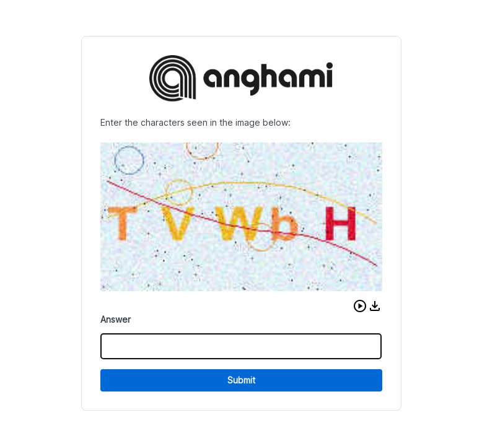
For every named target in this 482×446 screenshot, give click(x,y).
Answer (115, 319)
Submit (241, 380)
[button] (360, 306)
